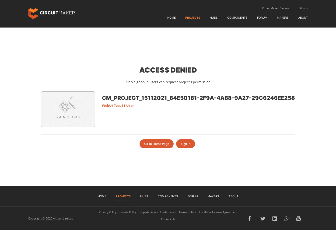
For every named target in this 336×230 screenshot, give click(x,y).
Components (237, 18)
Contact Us (168, 219)
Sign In (185, 144)
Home (171, 18)
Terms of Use (187, 212)
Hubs (214, 18)
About (303, 18)
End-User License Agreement (218, 212)
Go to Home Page (156, 144)
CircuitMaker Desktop (276, 8)
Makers (283, 18)
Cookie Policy (127, 212)
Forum (262, 18)
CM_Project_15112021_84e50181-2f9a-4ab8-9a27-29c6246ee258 (198, 98)
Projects (192, 18)
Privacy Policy (107, 212)
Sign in (303, 8)
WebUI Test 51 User (118, 105)
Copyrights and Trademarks (158, 212)
